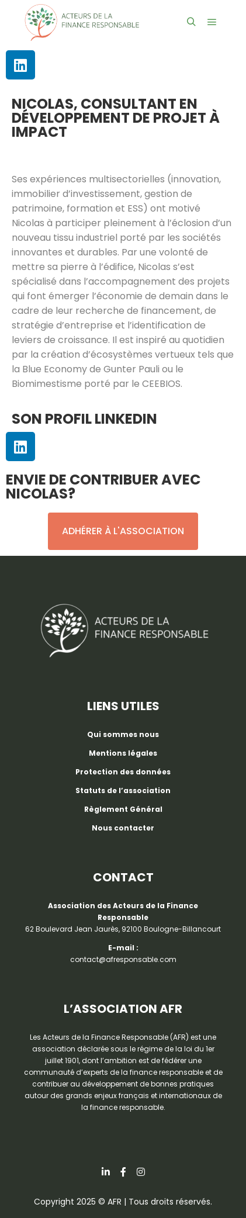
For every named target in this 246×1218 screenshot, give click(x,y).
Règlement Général (123, 809)
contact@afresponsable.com (123, 959)
